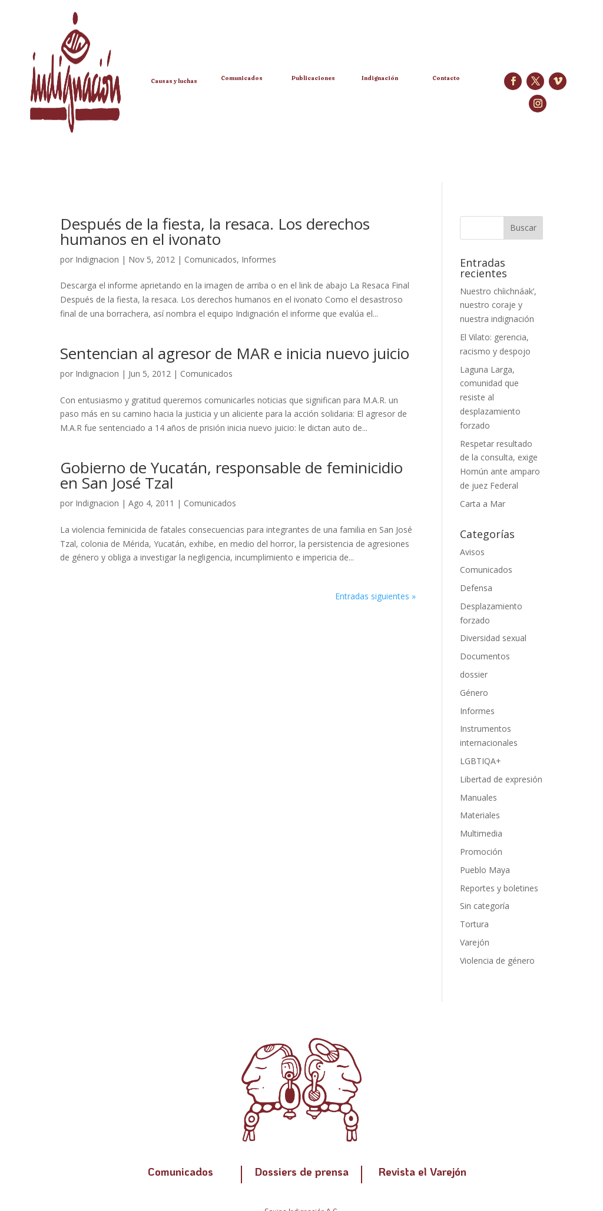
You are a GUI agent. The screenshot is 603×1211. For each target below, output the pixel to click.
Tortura (474, 924)
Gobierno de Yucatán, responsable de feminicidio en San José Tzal (231, 475)
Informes (258, 259)
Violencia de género (497, 960)
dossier (474, 674)
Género (474, 692)
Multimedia (481, 833)
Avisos (472, 552)
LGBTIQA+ (480, 761)
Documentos (485, 656)
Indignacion (97, 259)
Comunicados (210, 259)
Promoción (481, 851)
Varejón (474, 942)
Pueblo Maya (485, 869)
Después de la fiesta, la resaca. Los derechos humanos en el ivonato (215, 231)
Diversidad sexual (493, 637)
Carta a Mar (482, 503)
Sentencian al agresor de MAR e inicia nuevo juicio (234, 353)
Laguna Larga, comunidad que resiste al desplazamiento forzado (490, 397)
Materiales (480, 815)
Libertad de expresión (501, 779)
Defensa (476, 587)
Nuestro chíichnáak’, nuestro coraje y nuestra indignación (498, 305)
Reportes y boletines (499, 888)
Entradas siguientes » (375, 596)
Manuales (478, 797)
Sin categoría (484, 905)
